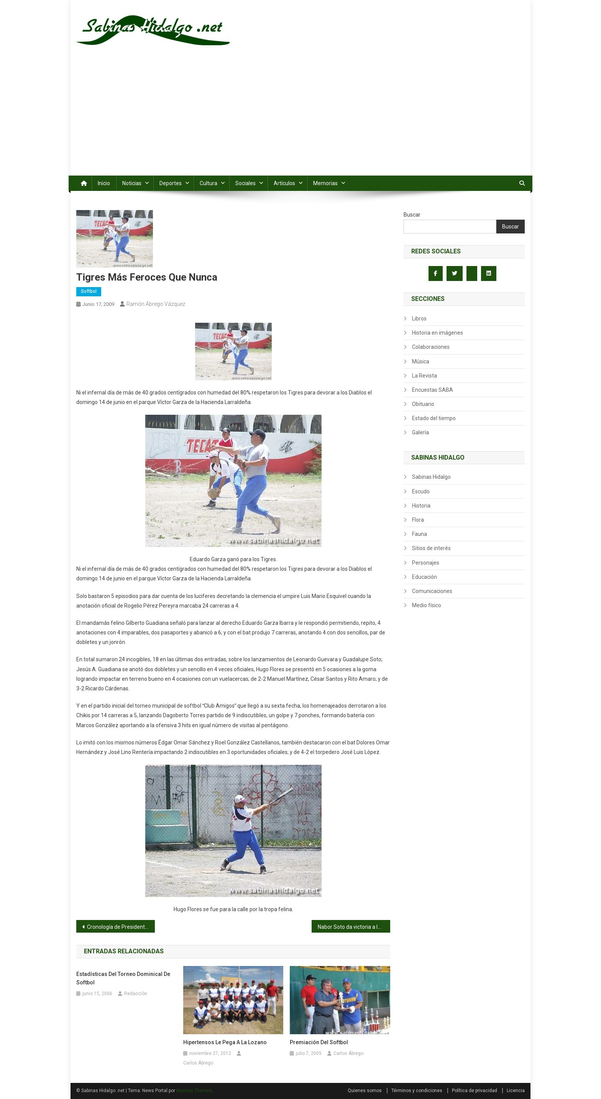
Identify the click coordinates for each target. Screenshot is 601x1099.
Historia (421, 506)
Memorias (325, 183)
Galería (420, 432)
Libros (419, 318)
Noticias (131, 183)
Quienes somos (365, 1090)
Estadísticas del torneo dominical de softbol (123, 978)
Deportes (170, 183)
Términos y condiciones (416, 1090)
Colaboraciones (431, 347)
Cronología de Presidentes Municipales (121, 927)
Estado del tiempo (434, 418)
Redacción (135, 993)
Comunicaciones (432, 591)
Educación (424, 577)
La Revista (424, 376)
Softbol (89, 291)
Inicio (104, 183)
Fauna (419, 534)
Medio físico (426, 605)
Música (420, 361)
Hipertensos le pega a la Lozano (225, 1042)
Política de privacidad (474, 1090)
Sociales (245, 183)
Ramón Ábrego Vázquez (155, 304)
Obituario (423, 404)
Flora (418, 520)
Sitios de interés (431, 548)
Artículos (284, 183)
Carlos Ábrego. (198, 1063)
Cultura (208, 183)
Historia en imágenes (437, 333)
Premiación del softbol (319, 1042)
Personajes (425, 563)
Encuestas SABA (432, 390)
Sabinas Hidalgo (431, 477)
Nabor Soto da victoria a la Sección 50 (354, 927)
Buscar (412, 215)
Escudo (421, 491)
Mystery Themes (194, 1090)
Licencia (516, 1090)
